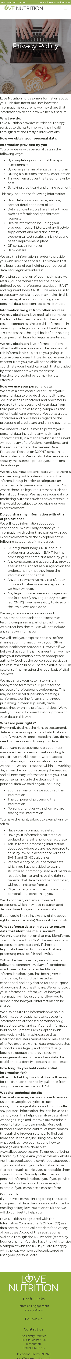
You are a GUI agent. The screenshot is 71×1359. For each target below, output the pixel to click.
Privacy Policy (33, 1310)
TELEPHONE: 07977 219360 (13, 2)
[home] (22, 8)
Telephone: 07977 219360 (34, 1354)
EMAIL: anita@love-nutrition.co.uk (54, 2)
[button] (65, 10)
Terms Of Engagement (33, 1306)
